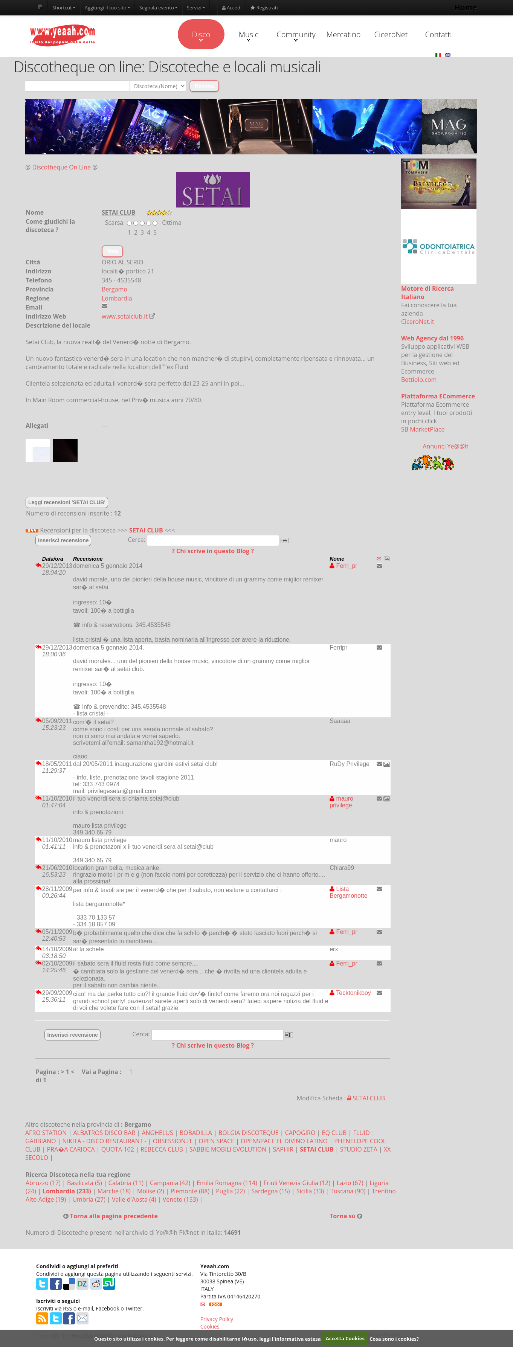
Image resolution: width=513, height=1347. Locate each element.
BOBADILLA (196, 1133)
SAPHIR (283, 1149)
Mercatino (344, 34)
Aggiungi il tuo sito (107, 7)
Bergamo (114, 289)
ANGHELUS (157, 1133)
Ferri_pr (343, 566)
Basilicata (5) (85, 1183)
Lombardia (117, 298)
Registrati (264, 7)
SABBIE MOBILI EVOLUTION (227, 1149)
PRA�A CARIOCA (71, 1149)
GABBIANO (40, 1141)
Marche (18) (115, 1191)
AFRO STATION (46, 1133)
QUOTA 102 (117, 1149)
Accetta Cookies (345, 1338)
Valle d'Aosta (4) (135, 1199)
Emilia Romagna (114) (228, 1183)
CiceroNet (391, 34)
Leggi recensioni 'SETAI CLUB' (66, 502)
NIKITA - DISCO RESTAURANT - (105, 1141)
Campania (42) (171, 1183)
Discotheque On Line (61, 167)
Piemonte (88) (191, 1191)
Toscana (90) (348, 1191)
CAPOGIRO (300, 1133)
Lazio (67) (351, 1183)
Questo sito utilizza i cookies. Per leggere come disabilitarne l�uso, (176, 1338)
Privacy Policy (216, 1319)
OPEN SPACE (216, 1141)
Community (295, 35)
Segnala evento (158, 7)
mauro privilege (341, 802)
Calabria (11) (126, 1183)
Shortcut (64, 7)
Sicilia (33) (311, 1191)
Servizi (196, 7)
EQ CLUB (334, 1133)
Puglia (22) (231, 1191)
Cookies (210, 1326)
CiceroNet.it (417, 321)
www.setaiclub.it (125, 316)
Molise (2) (151, 1191)
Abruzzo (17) (44, 1183)
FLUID (361, 1133)
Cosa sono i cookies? (394, 1338)
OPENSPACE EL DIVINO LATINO (284, 1141)
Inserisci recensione (63, 540)
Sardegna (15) (271, 1191)
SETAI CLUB (146, 530)
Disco (201, 35)
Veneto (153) (181, 1199)
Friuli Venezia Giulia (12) (298, 1183)
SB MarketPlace (422, 429)
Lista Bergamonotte (349, 892)
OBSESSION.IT (172, 1141)
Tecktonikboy (350, 993)
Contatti (438, 34)
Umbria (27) (89, 1199)
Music (248, 35)
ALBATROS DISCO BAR (104, 1133)
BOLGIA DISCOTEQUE (248, 1133)
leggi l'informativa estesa (290, 1338)
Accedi (232, 7)
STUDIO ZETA (358, 1149)
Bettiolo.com (419, 379)
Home (466, 7)
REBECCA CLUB (161, 1149)
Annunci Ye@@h (446, 446)
